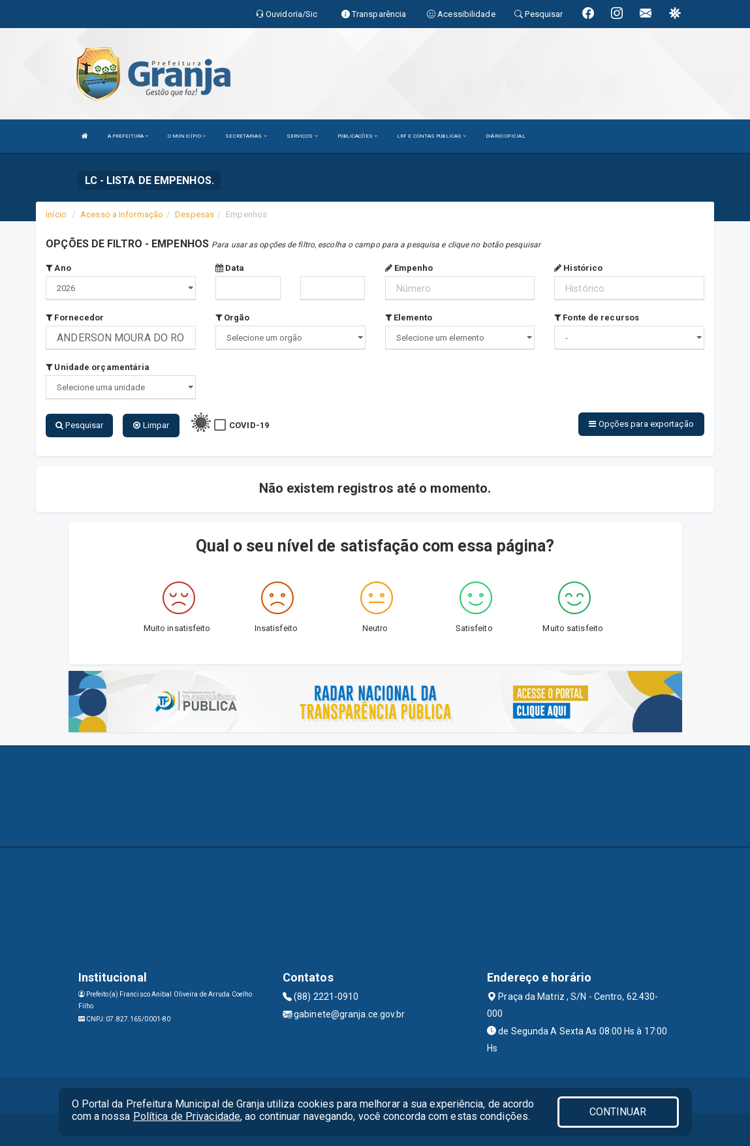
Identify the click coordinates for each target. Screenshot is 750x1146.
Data (230, 268)
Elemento (409, 317)
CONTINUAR (618, 1112)
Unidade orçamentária (97, 367)
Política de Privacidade (186, 1116)
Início (56, 214)
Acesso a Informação (121, 214)
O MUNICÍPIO (187, 136)
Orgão (232, 317)
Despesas (194, 214)
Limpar (151, 425)
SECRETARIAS (245, 136)
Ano (58, 268)
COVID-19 (249, 425)
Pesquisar (79, 425)
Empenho (409, 268)
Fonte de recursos (596, 317)
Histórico (578, 268)
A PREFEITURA (128, 136)
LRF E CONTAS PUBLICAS (431, 136)
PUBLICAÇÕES (357, 136)
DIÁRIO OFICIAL (505, 136)
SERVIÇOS (302, 136)
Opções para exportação (641, 424)
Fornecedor (75, 317)
